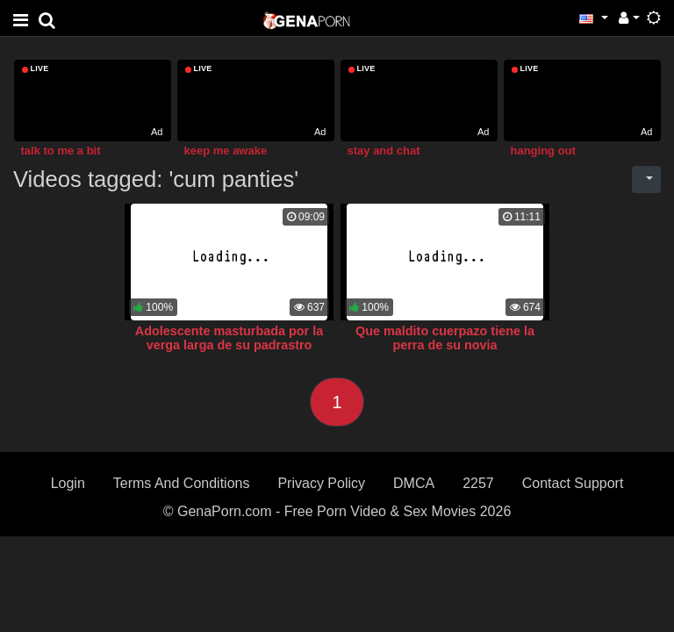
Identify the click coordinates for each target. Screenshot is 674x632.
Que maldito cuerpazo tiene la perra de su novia (444, 338)
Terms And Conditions (181, 483)
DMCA (413, 483)
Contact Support (573, 483)
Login (68, 483)
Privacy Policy (321, 483)
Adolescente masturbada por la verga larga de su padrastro (229, 338)
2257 (478, 483)
